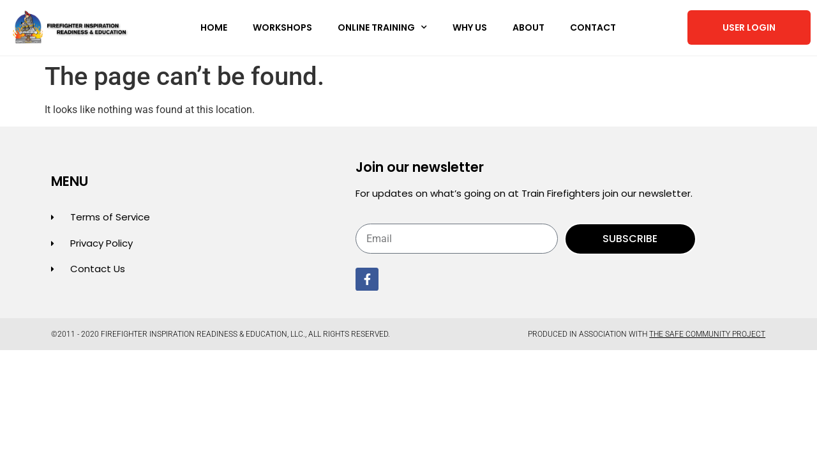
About (528, 27)
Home (213, 27)
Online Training (382, 27)
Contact (593, 27)
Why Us (470, 27)
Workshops (282, 27)
